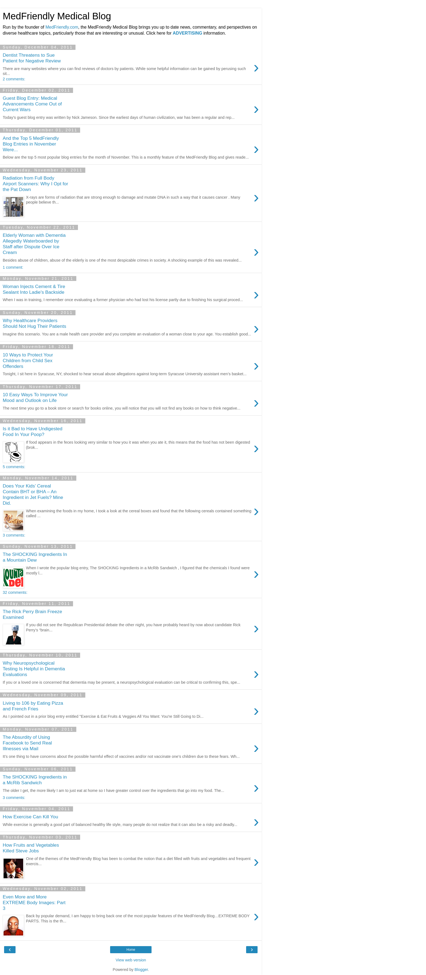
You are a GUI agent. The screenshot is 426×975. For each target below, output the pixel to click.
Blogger (141, 969)
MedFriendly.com (62, 27)
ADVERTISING (187, 33)
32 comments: (15, 592)
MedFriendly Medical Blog (57, 16)
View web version (131, 960)
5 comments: (14, 467)
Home (130, 950)
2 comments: (14, 79)
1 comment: (13, 267)
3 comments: (14, 535)
